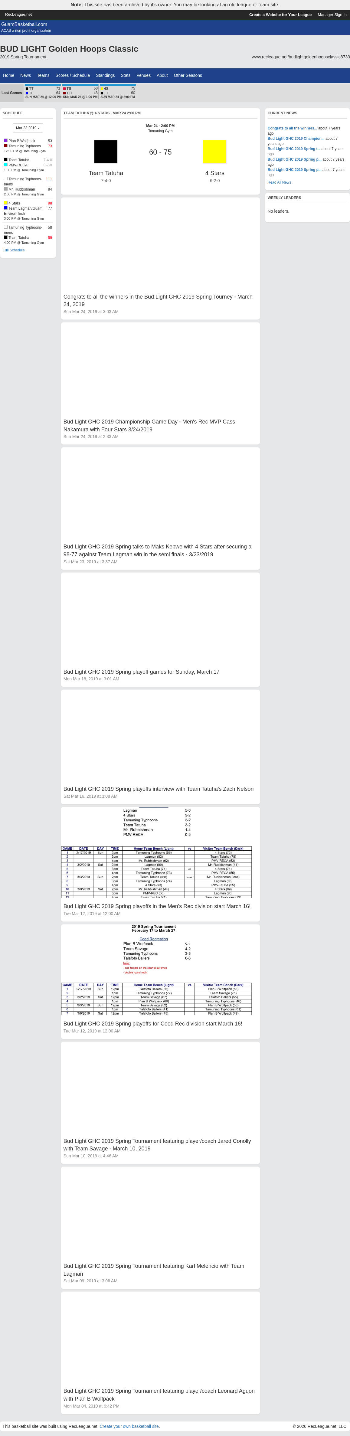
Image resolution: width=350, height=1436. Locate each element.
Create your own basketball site (129, 1426)
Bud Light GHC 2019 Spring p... (295, 159)
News (25, 75)
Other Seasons (188, 75)
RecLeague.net (18, 14)
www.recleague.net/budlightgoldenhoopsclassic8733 (301, 56)
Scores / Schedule (73, 75)
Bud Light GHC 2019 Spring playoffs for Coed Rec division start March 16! (153, 1024)
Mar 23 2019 (28, 128)
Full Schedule (14, 250)
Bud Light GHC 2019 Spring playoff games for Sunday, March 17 (142, 672)
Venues (143, 75)
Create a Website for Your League (280, 14)
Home (8, 75)
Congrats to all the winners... (292, 128)
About (162, 75)
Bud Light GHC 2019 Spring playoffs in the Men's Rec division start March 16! (157, 906)
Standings (105, 75)
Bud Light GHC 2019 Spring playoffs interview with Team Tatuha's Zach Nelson (159, 789)
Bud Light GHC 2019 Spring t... (294, 149)
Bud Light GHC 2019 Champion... (296, 138)
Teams (43, 75)
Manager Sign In (332, 14)
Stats (126, 75)
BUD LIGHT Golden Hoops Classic (69, 49)
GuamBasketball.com (24, 24)
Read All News (279, 182)
